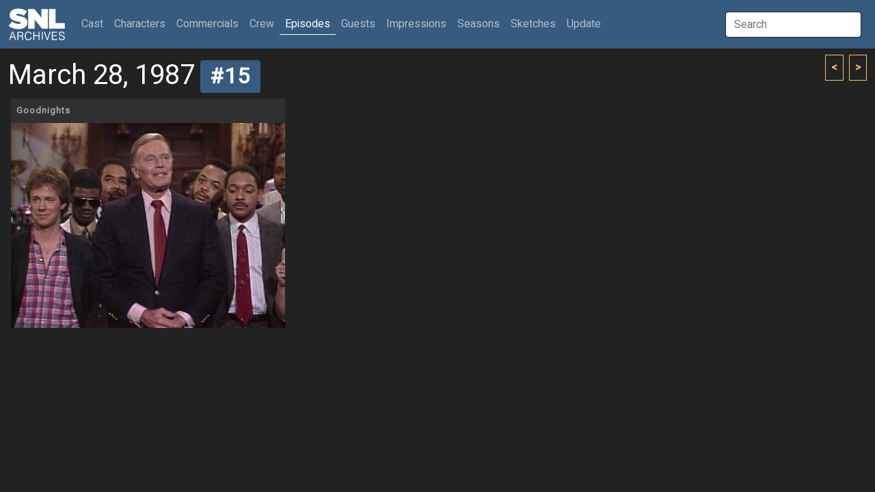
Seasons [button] (478, 24)
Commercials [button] (207, 24)
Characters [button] (139, 24)
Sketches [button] (533, 24)
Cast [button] (95, 23)
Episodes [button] (307, 24)
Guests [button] (358, 24)
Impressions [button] (416, 24)
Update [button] (584, 24)
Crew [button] (262, 24)
